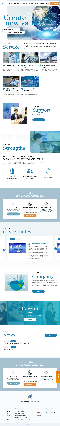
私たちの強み (25, 3)
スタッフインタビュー (51, 409)
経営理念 (8, 411)
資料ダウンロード (13, 214)
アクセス (8, 417)
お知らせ (47, 3)
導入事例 (31, 3)
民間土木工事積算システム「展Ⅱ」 (20, 415)
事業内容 (10, 3)
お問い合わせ (54, 3)
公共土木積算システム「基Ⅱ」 (20, 411)
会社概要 (36, 3)
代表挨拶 (8, 413)
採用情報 (30, 320)
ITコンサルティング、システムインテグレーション (22, 419)
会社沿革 (8, 419)
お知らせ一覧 (51, 335)
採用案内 (42, 3)
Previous (4, 250)
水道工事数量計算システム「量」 (20, 413)
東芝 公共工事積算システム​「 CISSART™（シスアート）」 (24, 417)
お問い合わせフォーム (30, 216)
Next (55, 249)
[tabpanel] (30, 249)
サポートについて (17, 3)
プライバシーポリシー (52, 412)
